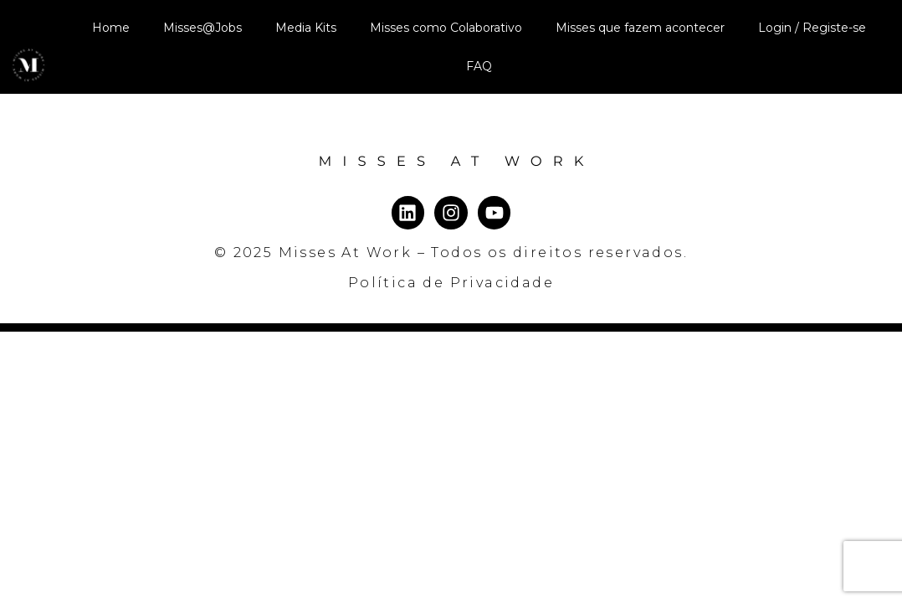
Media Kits (305, 27)
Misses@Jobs (202, 27)
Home (111, 27)
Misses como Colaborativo (446, 27)
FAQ (479, 66)
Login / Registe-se (812, 27)
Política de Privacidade (451, 321)
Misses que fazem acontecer (640, 27)
